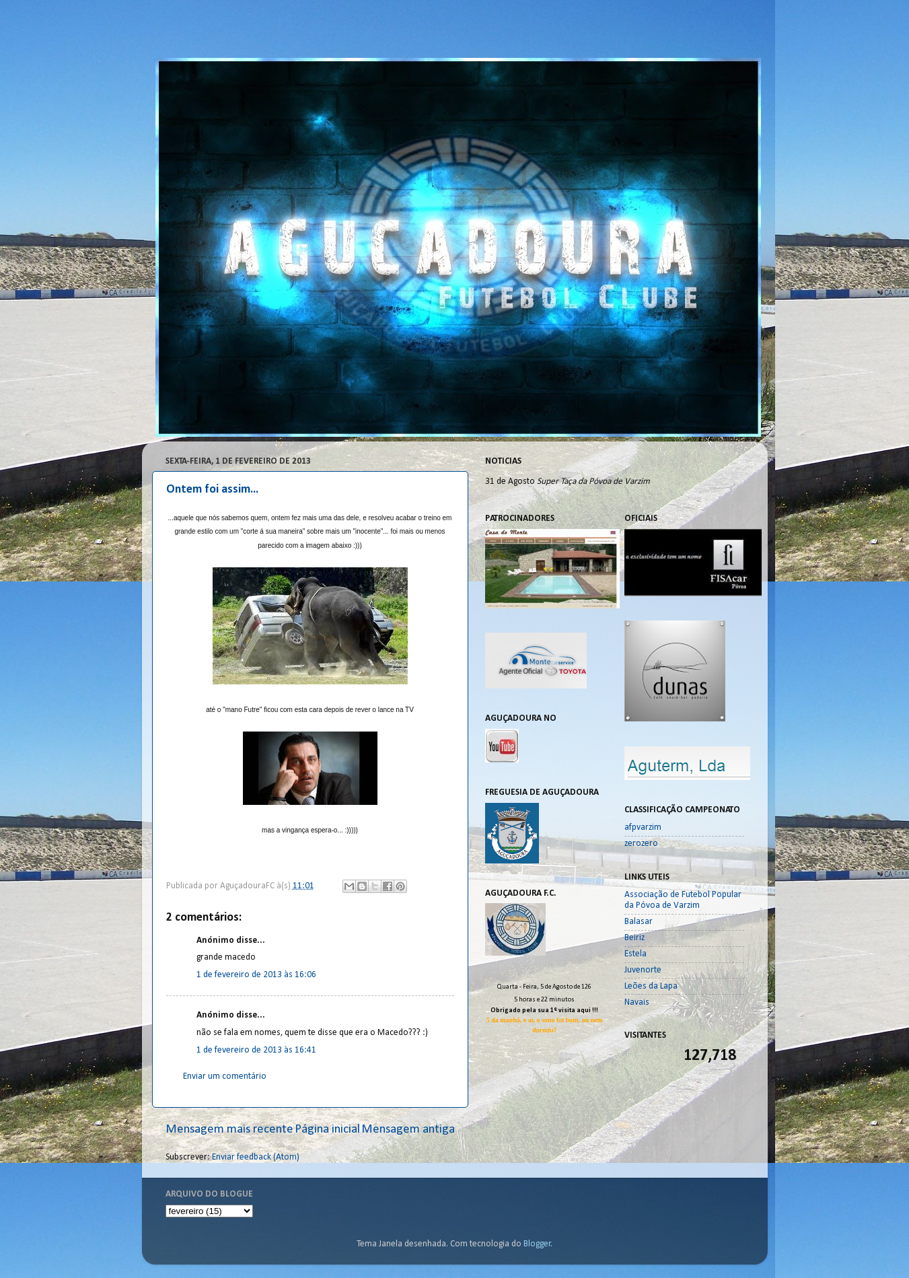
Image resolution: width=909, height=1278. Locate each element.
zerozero (641, 843)
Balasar (638, 921)
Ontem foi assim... (212, 489)
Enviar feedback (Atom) (255, 1157)
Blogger (537, 1244)
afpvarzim (642, 827)
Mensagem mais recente (229, 1129)
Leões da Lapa (651, 986)
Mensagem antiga (408, 1129)
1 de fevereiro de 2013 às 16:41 (256, 1050)
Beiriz (634, 937)
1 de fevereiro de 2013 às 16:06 (256, 974)
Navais (636, 1002)
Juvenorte (642, 970)
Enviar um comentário (224, 1076)
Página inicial (327, 1129)
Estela (635, 954)
